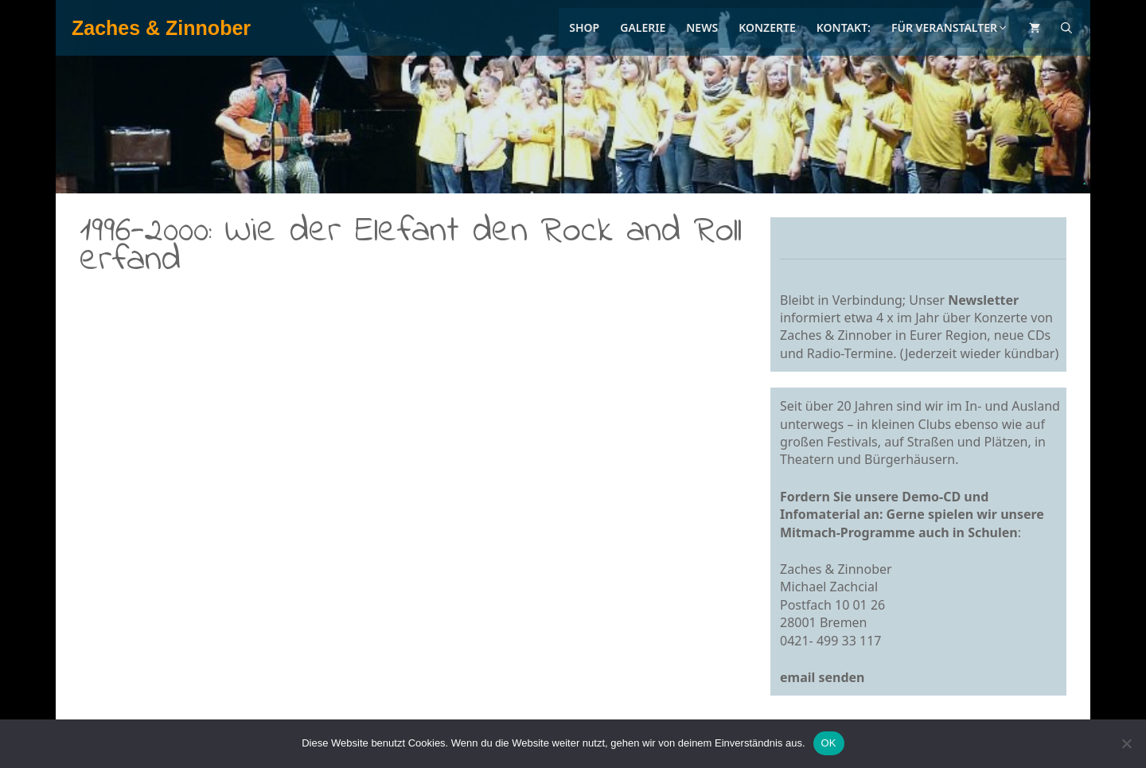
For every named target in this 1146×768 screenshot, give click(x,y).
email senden (822, 677)
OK (828, 743)
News (702, 27)
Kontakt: (844, 27)
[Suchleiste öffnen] (1066, 28)
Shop (584, 27)
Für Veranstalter (949, 27)
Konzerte (767, 27)
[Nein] (1126, 743)
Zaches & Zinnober (161, 28)
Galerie (642, 27)
